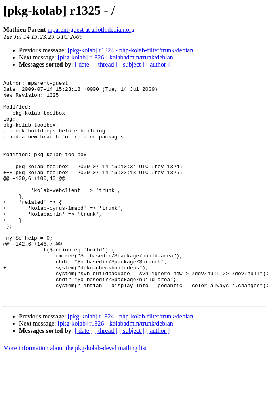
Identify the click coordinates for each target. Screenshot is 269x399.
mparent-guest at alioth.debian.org (91, 29)
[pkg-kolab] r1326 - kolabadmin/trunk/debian (115, 57)
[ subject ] (132, 64)
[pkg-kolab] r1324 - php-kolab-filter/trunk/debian (130, 50)
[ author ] (158, 64)
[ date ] (84, 64)
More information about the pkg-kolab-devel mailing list (75, 392)
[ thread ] (106, 64)
